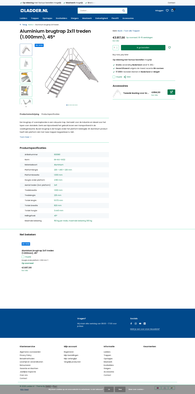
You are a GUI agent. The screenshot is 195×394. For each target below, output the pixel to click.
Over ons (24, 375)
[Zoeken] (102, 11)
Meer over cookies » (136, 389)
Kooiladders (61, 18)
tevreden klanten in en (136, 72)
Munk (120, 31)
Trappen (35, 18)
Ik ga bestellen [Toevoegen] (143, 47)
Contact (171, 2)
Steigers (75, 18)
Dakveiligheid (101, 18)
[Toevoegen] (171, 92)
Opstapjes (47, 18)
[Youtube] (140, 323)
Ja (109, 389)
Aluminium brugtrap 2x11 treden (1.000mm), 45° (38, 252)
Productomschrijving (29, 114)
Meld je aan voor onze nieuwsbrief (145, 329)
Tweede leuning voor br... (136, 93)
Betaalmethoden (27, 358)
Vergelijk (117, 77)
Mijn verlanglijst (70, 358)
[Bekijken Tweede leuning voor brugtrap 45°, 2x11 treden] (117, 93)
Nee (120, 389)
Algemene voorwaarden (30, 352)
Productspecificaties (50, 114)
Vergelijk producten (72, 362)
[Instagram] (136, 323)
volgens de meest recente (138, 68)
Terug (23, 25)
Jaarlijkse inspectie (28, 372)
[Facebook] (131, 323)
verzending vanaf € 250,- (133, 65)
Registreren (69, 352)
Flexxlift (115, 18)
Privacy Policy (25, 355)
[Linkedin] (145, 323)
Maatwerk (87, 18)
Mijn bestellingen (71, 355)
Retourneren (25, 365)
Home (31, 25)
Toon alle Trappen (132, 31)
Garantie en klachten (29, 368)
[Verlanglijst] (167, 10)
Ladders (23, 18)
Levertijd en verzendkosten (31, 362)
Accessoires (128, 18)
